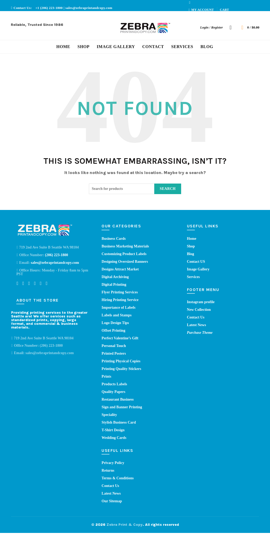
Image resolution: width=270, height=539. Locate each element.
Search (168, 189)
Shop (84, 46)
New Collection (199, 310)
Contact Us (110, 486)
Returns (108, 470)
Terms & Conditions (118, 478)
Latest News (111, 493)
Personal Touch (114, 346)
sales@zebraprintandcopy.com (88, 8)
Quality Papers (113, 392)
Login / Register (211, 27)
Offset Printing (113, 330)
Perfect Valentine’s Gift (120, 338)
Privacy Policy (113, 463)
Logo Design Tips (115, 323)
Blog (206, 46)
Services (182, 46)
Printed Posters (114, 353)
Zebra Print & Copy (125, 524)
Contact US (196, 262)
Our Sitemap (112, 501)
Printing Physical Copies (121, 361)
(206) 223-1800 (56, 255)
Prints (106, 376)
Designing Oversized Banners (125, 262)
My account (201, 10)
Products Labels (114, 384)
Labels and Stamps (117, 315)
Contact (153, 46)
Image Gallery (116, 46)
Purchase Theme (200, 333)
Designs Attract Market (120, 269)
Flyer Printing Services (120, 292)
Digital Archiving (115, 277)
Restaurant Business (118, 399)
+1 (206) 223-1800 (49, 8)
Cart (224, 10)
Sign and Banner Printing (122, 407)
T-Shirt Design (113, 430)
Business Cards (114, 239)
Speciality (109, 415)
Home (63, 46)
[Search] (230, 27)
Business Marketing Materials (125, 246)
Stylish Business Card (119, 422)
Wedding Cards (114, 438)
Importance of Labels (118, 308)
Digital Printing (114, 285)
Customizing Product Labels (124, 254)
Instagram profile (201, 302)
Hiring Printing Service (120, 300)
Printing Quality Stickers (121, 369)
